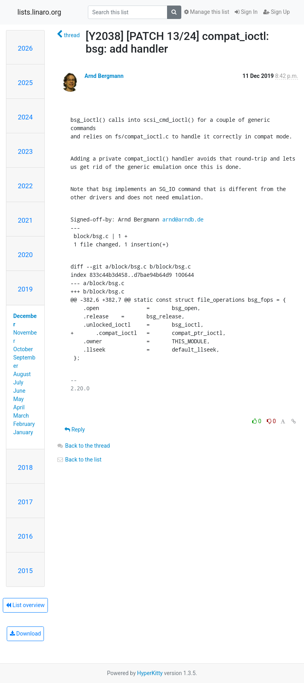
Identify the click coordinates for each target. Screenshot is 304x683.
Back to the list (79, 459)
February (24, 424)
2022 (25, 186)
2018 (25, 467)
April (19, 407)
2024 (25, 117)
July (18, 382)
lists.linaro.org (39, 12)
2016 (25, 536)
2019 (25, 289)
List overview (25, 605)
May (18, 399)
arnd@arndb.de (182, 219)
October (23, 349)
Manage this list (206, 12)
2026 (25, 48)
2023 (25, 151)
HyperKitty (150, 673)
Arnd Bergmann (104, 76)
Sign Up (276, 12)
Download (25, 633)
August (22, 374)
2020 (25, 255)
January (23, 432)
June (19, 391)
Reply (75, 429)
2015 (25, 571)
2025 (25, 83)
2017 (25, 502)
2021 (25, 220)
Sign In (246, 12)
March (21, 415)
